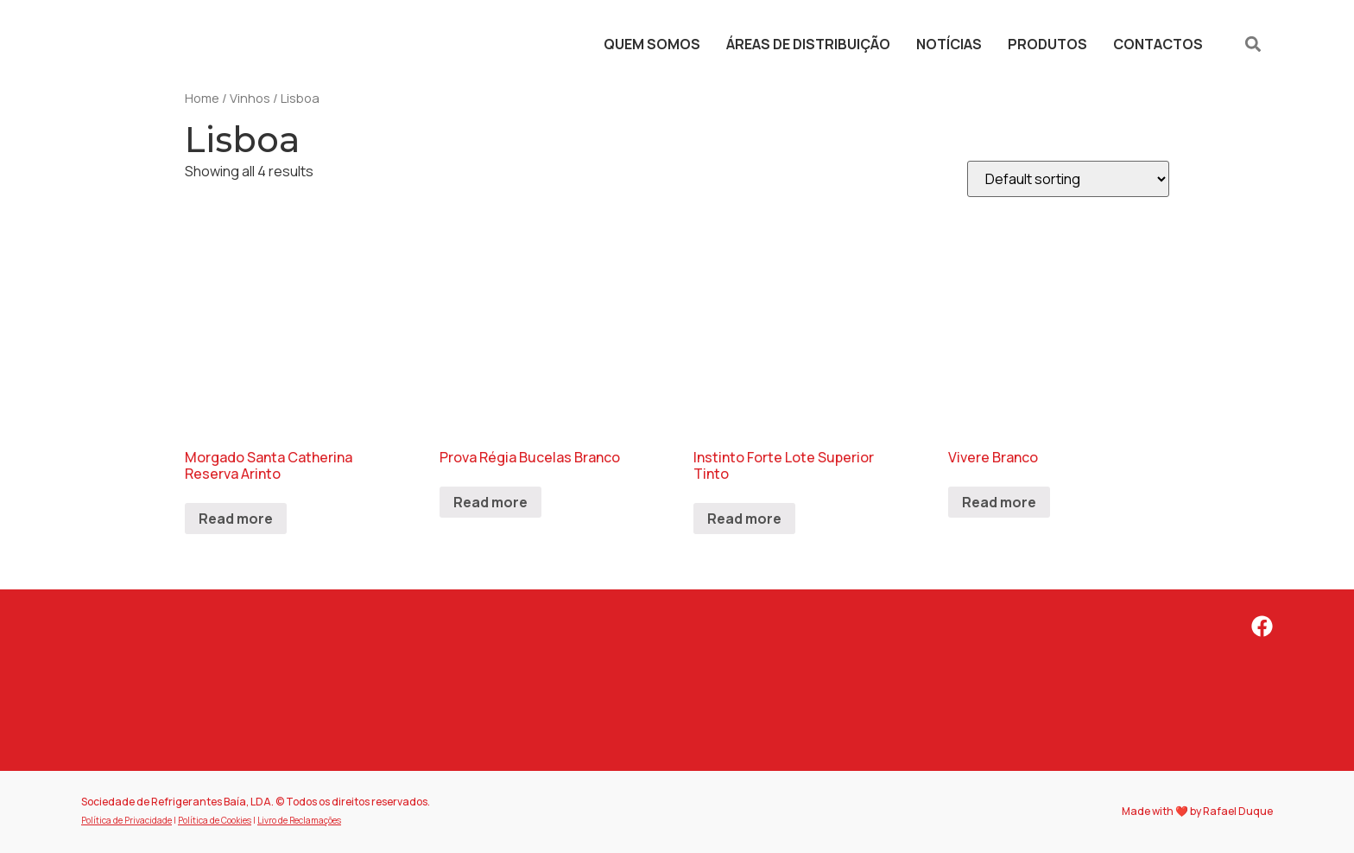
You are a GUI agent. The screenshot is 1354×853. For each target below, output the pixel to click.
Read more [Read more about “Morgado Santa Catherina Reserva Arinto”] (236, 518)
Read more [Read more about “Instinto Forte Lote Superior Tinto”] (744, 518)
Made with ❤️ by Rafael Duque (1197, 811)
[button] (1253, 43)
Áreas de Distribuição (808, 44)
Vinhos (250, 97)
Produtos (1047, 44)
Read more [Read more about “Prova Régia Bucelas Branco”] (490, 502)
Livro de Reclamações (299, 820)
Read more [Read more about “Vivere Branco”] (999, 502)
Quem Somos (652, 44)
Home (202, 97)
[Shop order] (1068, 179)
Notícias (949, 44)
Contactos (1158, 44)
